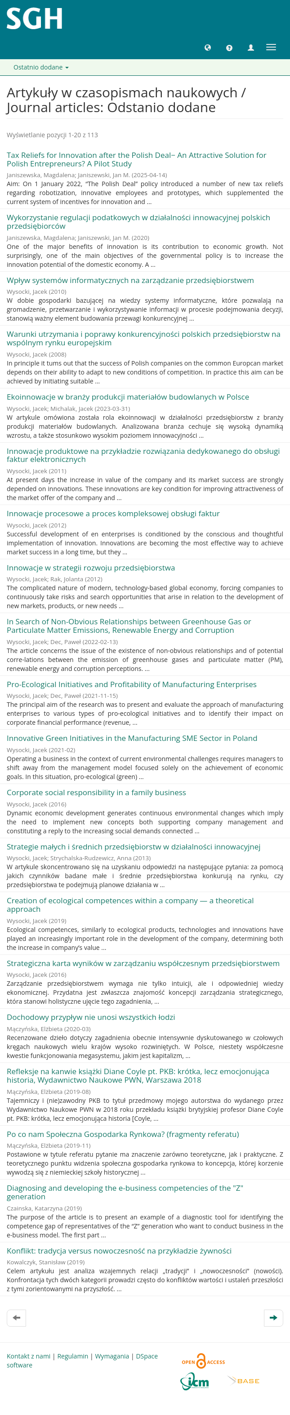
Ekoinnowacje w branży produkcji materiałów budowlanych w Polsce (128, 397)
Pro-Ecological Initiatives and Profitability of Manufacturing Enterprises (132, 684)
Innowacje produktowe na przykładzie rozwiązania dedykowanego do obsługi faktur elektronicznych (143, 455)
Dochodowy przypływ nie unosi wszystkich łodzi (91, 1017)
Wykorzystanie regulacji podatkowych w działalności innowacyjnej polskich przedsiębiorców (138, 221)
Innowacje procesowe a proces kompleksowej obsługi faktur (113, 513)
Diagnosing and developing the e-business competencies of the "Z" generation (125, 1192)
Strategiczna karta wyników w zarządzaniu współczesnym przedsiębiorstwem (143, 963)
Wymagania (112, 1356)
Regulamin (72, 1356)
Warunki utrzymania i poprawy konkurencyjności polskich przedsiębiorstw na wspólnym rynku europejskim (144, 338)
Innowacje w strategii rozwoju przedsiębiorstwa (91, 567)
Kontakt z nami (28, 1356)
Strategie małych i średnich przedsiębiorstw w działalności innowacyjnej (134, 846)
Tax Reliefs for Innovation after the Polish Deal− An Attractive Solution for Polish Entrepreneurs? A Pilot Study (137, 159)
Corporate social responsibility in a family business (96, 792)
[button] (208, 47)
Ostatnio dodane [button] (41, 67)
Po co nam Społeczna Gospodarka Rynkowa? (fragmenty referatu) (123, 1134)
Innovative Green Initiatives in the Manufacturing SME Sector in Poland (132, 738)
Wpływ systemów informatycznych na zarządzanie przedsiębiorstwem (130, 280)
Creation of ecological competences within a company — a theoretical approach (130, 904)
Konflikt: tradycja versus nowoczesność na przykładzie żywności (119, 1250)
